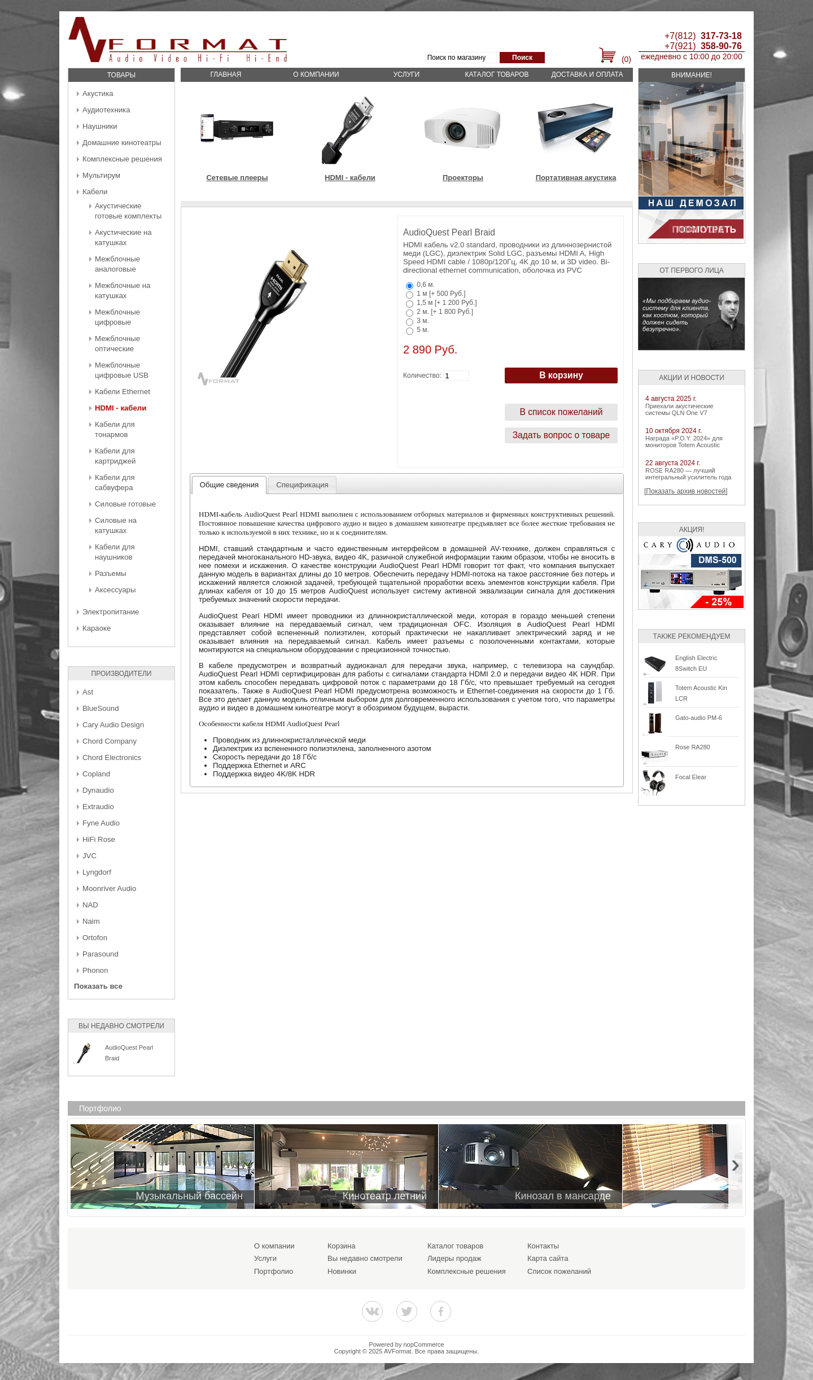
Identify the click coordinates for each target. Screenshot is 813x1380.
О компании (316, 74)
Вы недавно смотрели (365, 1258)
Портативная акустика (576, 177)
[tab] (229, 485)
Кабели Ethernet (122, 391)
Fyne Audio (101, 823)
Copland (96, 774)
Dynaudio (98, 790)
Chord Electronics (111, 757)
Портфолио (273, 1271)
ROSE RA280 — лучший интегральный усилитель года (688, 474)
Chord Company (109, 741)
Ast (87, 692)
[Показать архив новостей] (686, 491)
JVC (89, 855)
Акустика (97, 93)
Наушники (99, 126)
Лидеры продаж (454, 1258)
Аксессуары (115, 590)
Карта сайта (547, 1258)
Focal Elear (690, 777)
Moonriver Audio (109, 888)
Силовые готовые (125, 504)
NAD (90, 905)
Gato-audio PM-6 (698, 717)
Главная (225, 74)
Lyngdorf (96, 872)
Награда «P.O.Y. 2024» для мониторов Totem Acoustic (684, 441)
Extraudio (98, 806)
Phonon (95, 970)
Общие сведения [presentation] (229, 485)
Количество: (422, 375)
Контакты (543, 1246)
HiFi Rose (98, 839)
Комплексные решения (122, 159)
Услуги (407, 74)
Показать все (98, 986)
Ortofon (94, 937)
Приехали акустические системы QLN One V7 (679, 409)
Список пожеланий (559, 1271)
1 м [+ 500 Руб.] (441, 294)
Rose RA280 (692, 747)
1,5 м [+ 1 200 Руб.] (447, 303)
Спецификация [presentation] (302, 485)
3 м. (423, 321)
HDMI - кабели (120, 408)
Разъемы (110, 573)
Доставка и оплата (587, 74)
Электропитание (110, 612)
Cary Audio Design (113, 724)
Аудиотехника (106, 110)
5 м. (423, 330)
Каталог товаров (496, 74)
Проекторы (463, 177)
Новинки (341, 1271)
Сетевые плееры (237, 177)
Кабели (94, 191)
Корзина (341, 1246)
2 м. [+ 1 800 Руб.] (445, 312)
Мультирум (101, 175)
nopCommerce (424, 1344)
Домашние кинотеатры (121, 142)
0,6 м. (426, 285)
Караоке (96, 628)
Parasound (100, 954)
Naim (91, 921)
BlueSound (100, 708)
